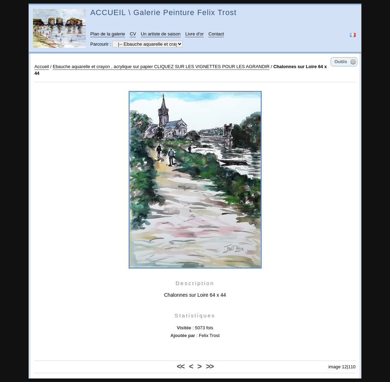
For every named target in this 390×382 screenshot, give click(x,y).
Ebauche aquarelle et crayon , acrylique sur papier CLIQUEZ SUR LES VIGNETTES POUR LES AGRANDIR (161, 66)
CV (133, 34)
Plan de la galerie (107, 34)
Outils (340, 61)
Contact (216, 34)
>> (209, 366)
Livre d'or (194, 34)
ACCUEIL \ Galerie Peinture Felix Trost (163, 12)
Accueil (41, 66)
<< (180, 366)
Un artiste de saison (161, 34)
